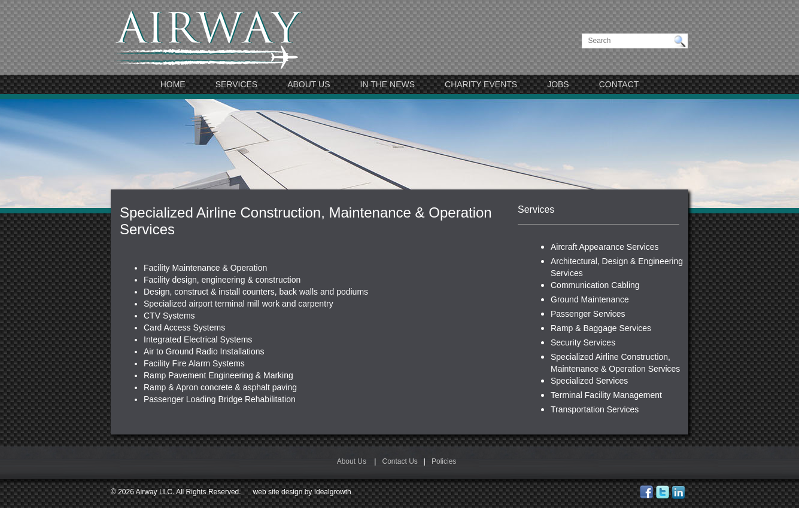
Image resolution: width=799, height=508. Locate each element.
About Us (308, 84)
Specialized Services (589, 380)
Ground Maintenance (590, 299)
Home (173, 84)
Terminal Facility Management (606, 395)
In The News (387, 84)
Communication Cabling (595, 285)
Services (236, 84)
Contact (619, 84)
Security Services (583, 342)
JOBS (558, 84)
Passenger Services (588, 314)
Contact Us (399, 461)
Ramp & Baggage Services (601, 328)
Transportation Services (595, 409)
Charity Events (481, 84)
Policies (444, 461)
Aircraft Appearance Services (605, 247)
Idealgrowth (332, 492)
